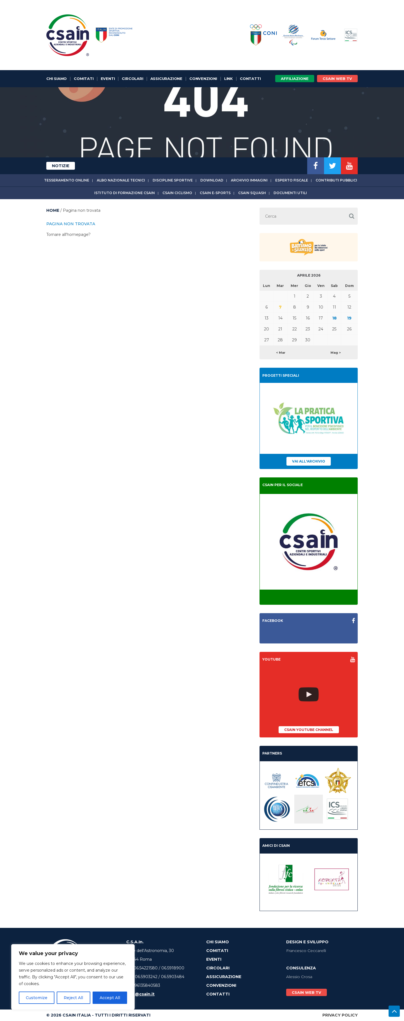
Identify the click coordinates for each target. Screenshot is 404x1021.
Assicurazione (166, 78)
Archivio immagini (249, 180)
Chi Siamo (56, 78)
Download (211, 180)
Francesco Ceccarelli (306, 950)
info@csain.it (140, 994)
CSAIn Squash (252, 193)
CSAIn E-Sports (215, 193)
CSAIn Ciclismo (177, 193)
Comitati (83, 78)
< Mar (280, 353)
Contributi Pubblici (336, 180)
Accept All (110, 997)
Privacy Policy (340, 1015)
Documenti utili (290, 193)
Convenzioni (203, 78)
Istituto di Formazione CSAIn (124, 193)
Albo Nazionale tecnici (121, 180)
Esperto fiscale (291, 180)
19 (349, 318)
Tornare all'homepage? (68, 234)
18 (334, 318)
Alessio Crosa (299, 976)
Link (228, 78)
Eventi (108, 78)
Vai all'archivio (308, 461)
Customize (36, 997)
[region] (73, 977)
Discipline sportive (173, 180)
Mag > (335, 353)
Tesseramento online (66, 180)
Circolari (132, 78)
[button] (351, 216)
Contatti (250, 78)
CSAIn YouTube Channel (308, 730)
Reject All (73, 997)
